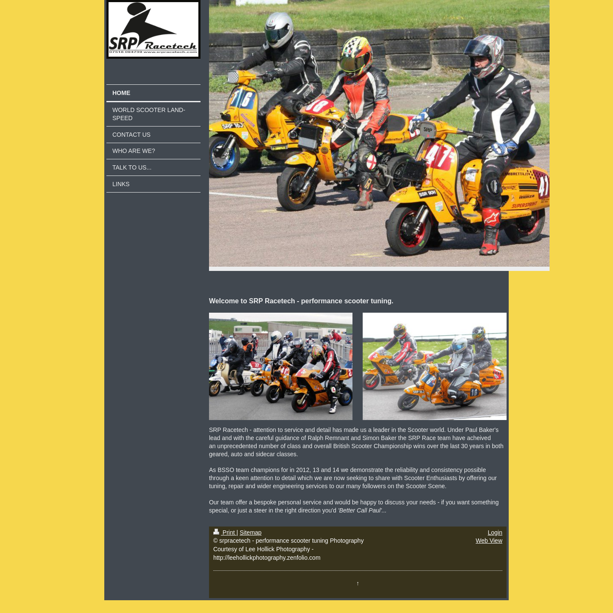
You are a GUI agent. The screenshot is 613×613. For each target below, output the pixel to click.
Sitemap (250, 532)
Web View (489, 540)
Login (495, 532)
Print (225, 532)
